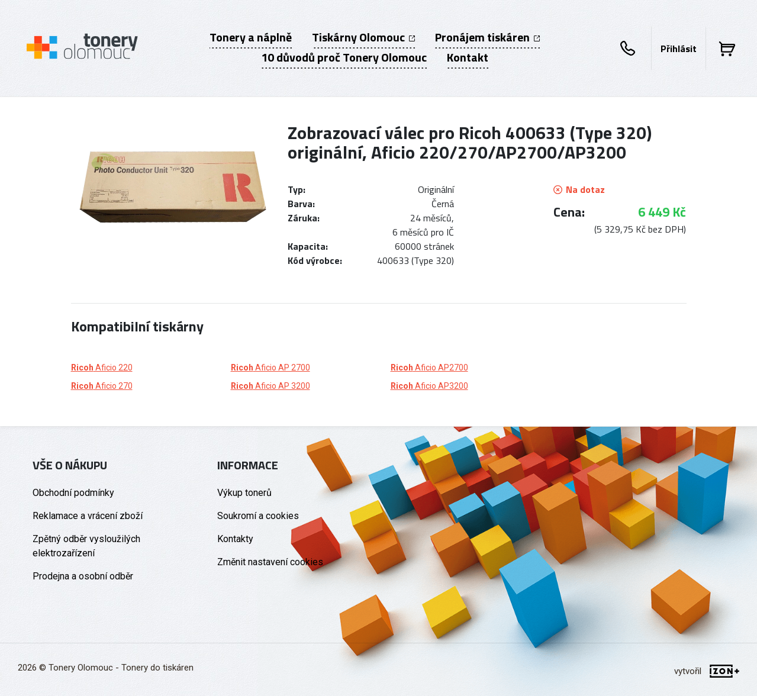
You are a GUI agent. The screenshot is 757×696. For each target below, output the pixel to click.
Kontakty (235, 538)
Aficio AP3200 (429, 386)
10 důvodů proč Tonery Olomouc (344, 57)
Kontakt (467, 57)
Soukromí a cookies (258, 515)
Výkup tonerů (244, 492)
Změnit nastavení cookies (270, 562)
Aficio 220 (102, 367)
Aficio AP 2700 (270, 367)
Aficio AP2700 (429, 367)
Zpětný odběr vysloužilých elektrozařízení (86, 546)
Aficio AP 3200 (270, 386)
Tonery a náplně (251, 37)
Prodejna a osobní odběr (83, 576)
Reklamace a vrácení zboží (88, 515)
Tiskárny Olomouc (363, 37)
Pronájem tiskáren (487, 37)
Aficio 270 (102, 386)
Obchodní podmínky (73, 492)
